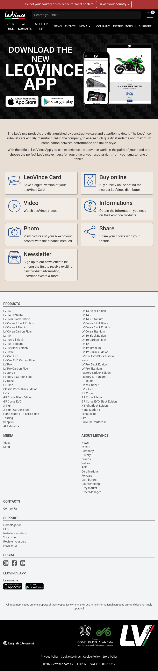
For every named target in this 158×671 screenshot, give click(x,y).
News (85, 442)
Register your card (15, 541)
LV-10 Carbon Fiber (93, 339)
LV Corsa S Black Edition (18, 323)
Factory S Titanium (93, 376)
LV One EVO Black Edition (97, 356)
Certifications (90, 471)
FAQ (6, 529)
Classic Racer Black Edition (20, 389)
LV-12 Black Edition (15, 348)
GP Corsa (87, 393)
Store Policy (109, 656)
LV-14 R (86, 315)
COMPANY (103, 26)
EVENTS (70, 26)
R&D (84, 467)
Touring (8, 418)
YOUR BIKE (10, 26)
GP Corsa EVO (12, 401)
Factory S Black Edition (96, 372)
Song (6, 446)
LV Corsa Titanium (93, 331)
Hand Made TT (90, 409)
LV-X (6, 393)
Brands (86, 459)
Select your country (114, 4)
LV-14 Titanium (13, 315)
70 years (86, 475)
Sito (83, 418)
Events (85, 446)
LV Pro (7, 364)
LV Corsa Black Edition (95, 327)
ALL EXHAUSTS (24, 26)
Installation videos (15, 533)
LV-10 (7, 335)
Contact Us (10, 508)
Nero (84, 360)
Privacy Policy (49, 656)
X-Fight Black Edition (94, 405)
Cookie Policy (91, 656)
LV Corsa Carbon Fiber (17, 331)
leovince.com (61, 664)
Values (85, 463)
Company (87, 451)
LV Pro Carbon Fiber (16, 368)
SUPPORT (145, 26)
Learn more (10, 580)
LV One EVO (11, 356)
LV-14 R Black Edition (16, 319)
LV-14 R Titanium (92, 319)
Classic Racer (90, 385)
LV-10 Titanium (13, 343)
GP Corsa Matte (91, 397)
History (86, 455)
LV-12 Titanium (91, 348)
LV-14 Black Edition (93, 311)
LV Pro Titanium (91, 368)
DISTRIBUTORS (123, 26)
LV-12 (85, 343)
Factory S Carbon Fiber (18, 376)
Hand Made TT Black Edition (21, 413)
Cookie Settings (71, 656)
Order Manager (91, 492)
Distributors (88, 479)
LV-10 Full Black (13, 339)
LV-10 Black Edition (93, 335)
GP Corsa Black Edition (18, 397)
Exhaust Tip (88, 413)
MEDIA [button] (84, 26)
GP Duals (87, 381)
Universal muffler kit (94, 422)
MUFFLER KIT (41, 26)
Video (6, 442)
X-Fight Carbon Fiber (16, 409)
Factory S (9, 372)
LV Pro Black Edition (94, 364)
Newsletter (10, 545)
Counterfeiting (90, 483)
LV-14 (7, 311)
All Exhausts (11, 426)
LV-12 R (8, 352)
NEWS (58, 26)
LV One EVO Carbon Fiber (19, 360)
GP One (8, 385)
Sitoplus (8, 422)
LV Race (8, 381)
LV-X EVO (87, 389)
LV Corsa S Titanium (16, 327)
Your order (10, 537)
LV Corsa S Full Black (94, 323)
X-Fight (8, 405)
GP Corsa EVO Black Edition (99, 401)
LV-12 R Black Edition (94, 352)
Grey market (89, 488)
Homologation (12, 525)
